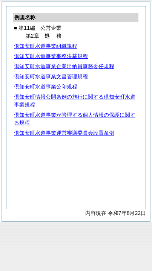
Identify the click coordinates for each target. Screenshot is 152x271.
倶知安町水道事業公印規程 (45, 87)
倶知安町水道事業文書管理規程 (51, 76)
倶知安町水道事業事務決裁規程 (51, 56)
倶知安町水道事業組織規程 (45, 46)
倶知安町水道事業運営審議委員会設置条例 (64, 133)
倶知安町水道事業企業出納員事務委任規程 (64, 66)
